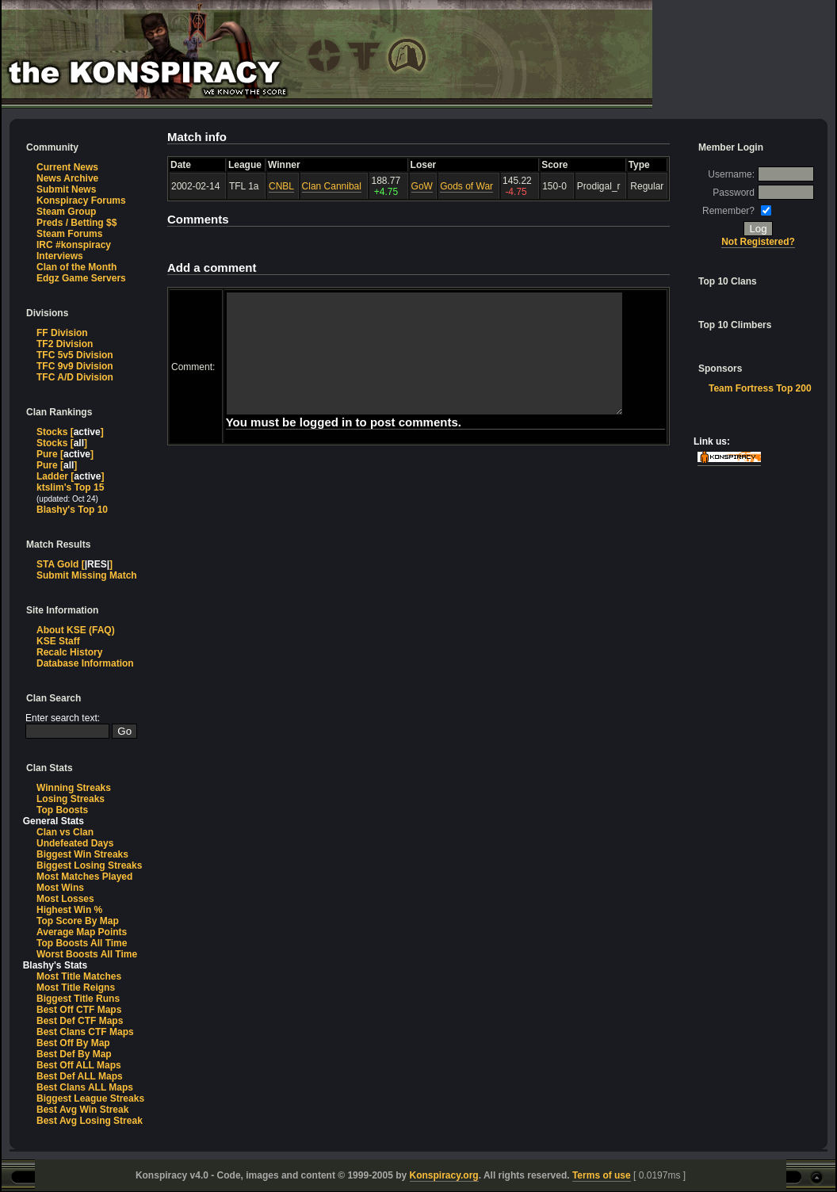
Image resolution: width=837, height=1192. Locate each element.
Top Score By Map (77, 920)
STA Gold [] (74, 564)
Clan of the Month (76, 267)
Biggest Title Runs (78, 998)
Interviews (59, 256)
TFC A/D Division (74, 377)
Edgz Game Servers (81, 278)
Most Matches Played (84, 876)
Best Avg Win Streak (82, 1109)
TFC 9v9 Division (74, 366)
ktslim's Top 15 (70, 487)
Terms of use (601, 1175)
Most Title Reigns (75, 987)
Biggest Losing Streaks (89, 865)
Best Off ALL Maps (78, 1065)
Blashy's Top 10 (72, 509)
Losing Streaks (70, 798)
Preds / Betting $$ (76, 222)
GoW (422, 186)
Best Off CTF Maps (78, 1009)
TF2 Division (64, 344)
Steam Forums (69, 233)
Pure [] (65, 454)
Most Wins (60, 887)
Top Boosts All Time (81, 943)
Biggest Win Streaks (82, 854)
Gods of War (466, 186)
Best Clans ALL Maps (84, 1087)
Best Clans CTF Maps (85, 1031)
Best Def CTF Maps (79, 1020)
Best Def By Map (74, 1054)
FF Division (62, 332)
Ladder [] (70, 476)
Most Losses (65, 898)
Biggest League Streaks (90, 1098)
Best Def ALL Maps (79, 1076)
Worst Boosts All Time (86, 954)
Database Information (85, 663)
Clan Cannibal (331, 186)
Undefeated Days (74, 843)
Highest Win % (69, 909)
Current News (67, 167)
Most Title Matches (78, 976)
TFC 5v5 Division (74, 355)
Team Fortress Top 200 (760, 388)
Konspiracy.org (444, 1175)
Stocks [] (70, 431)
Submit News (66, 189)
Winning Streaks (73, 787)
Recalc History (69, 652)
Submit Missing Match (86, 575)
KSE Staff (58, 641)
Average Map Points (81, 932)
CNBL (281, 186)
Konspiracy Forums (81, 200)
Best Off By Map (73, 1043)
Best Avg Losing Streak (89, 1120)
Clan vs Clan (65, 832)
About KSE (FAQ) (75, 630)
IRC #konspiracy (73, 244)
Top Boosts (62, 810)
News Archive (67, 178)
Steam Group (66, 211)
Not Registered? (759, 241)
